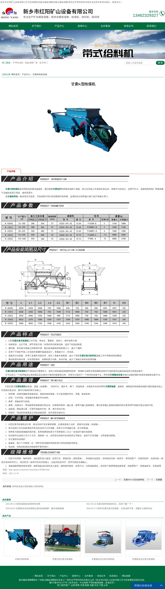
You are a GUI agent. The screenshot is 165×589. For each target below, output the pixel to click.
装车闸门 (43, 63)
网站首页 (13, 26)
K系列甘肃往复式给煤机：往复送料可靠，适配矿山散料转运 (119, 508)
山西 (73, 585)
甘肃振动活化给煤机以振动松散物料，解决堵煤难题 (35, 508)
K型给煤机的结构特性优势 (23, 504)
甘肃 (82, 585)
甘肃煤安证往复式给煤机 (143, 559)
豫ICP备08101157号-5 (59, 583)
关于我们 (36, 26)
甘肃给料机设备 (40, 74)
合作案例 (105, 26)
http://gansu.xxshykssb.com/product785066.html (29, 470)
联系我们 (151, 26)
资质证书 (128, 26)
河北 (96, 585)
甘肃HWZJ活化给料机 (134, 480)
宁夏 (101, 585)
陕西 (77, 585)
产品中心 (59, 26)
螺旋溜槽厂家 (31, 63)
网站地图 (126, 576)
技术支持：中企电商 (78, 583)
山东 (106, 585)
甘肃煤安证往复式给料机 (103, 559)
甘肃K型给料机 (22, 559)
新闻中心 (82, 26)
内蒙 (92, 585)
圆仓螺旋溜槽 (46, 2)
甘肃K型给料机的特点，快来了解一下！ (110, 504)
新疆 (87, 585)
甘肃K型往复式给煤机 (62, 559)
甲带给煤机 (18, 63)
